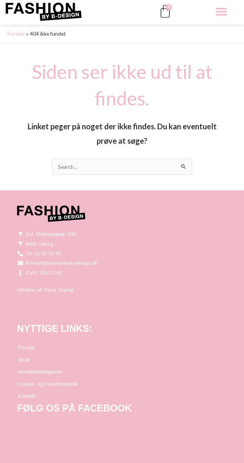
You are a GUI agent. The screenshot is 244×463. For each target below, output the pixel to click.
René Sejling (59, 290)
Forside (26, 347)
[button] (221, 12)
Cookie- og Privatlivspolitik (48, 384)
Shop (24, 360)
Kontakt (26, 396)
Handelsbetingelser (40, 372)
